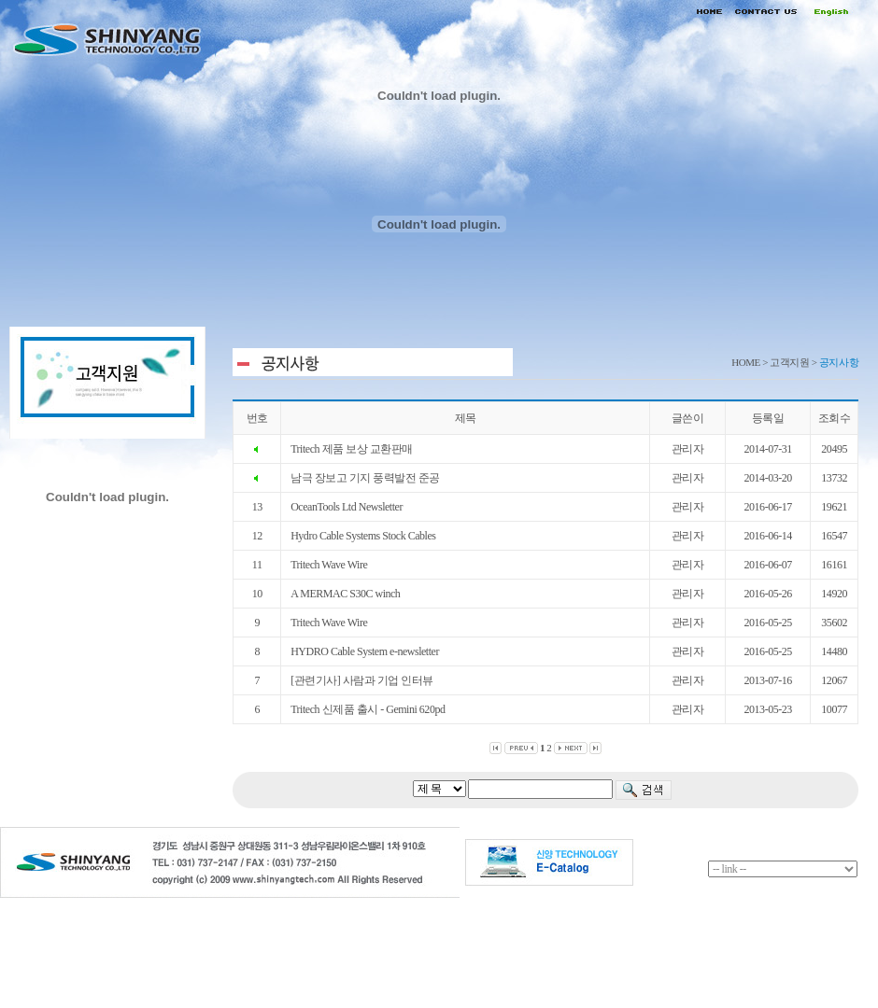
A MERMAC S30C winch (345, 593)
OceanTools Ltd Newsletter (346, 506)
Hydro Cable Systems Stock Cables (362, 535)
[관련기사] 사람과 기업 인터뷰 (361, 680)
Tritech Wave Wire (328, 564)
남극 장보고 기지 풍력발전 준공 (365, 477)
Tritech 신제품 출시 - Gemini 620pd (367, 709)
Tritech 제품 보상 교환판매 (351, 448)
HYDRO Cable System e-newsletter (364, 651)
